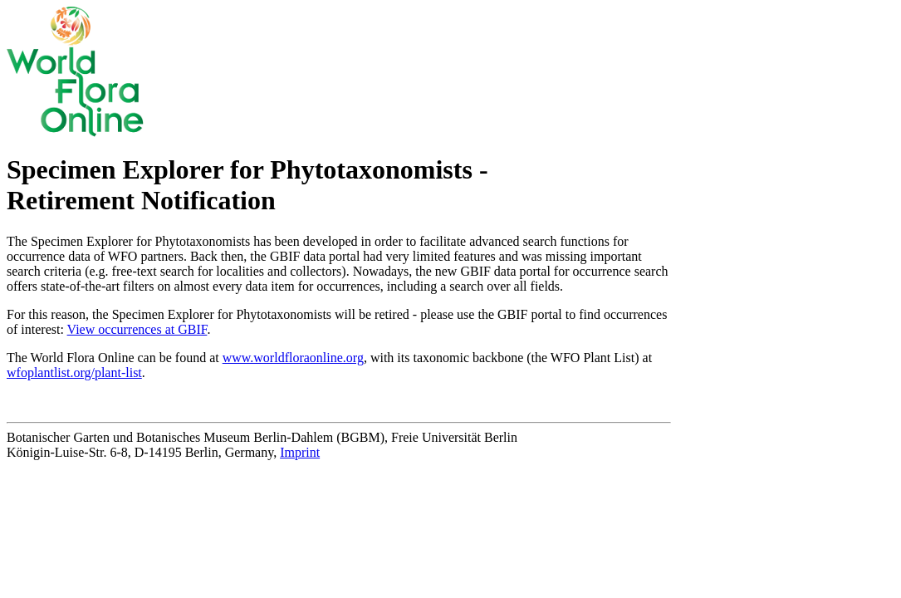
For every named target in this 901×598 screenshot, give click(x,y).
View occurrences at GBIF (137, 329)
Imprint (300, 452)
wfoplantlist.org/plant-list (74, 372)
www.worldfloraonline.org (293, 357)
